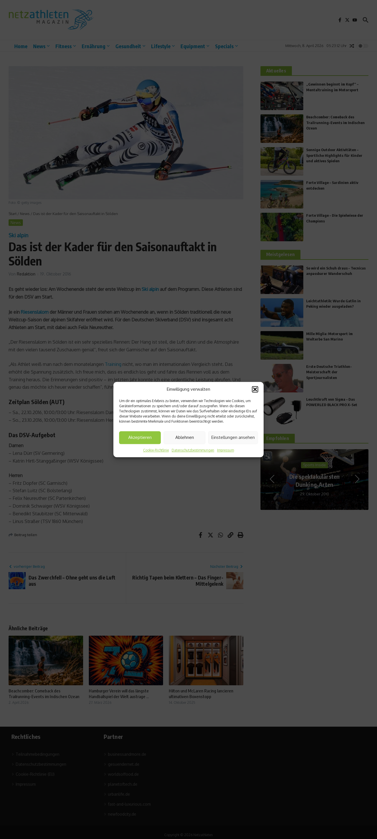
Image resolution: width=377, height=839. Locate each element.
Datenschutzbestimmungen (193, 450)
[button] (255, 389)
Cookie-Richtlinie (156, 450)
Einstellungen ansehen (233, 437)
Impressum (225, 450)
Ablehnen (184, 437)
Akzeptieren (140, 437)
